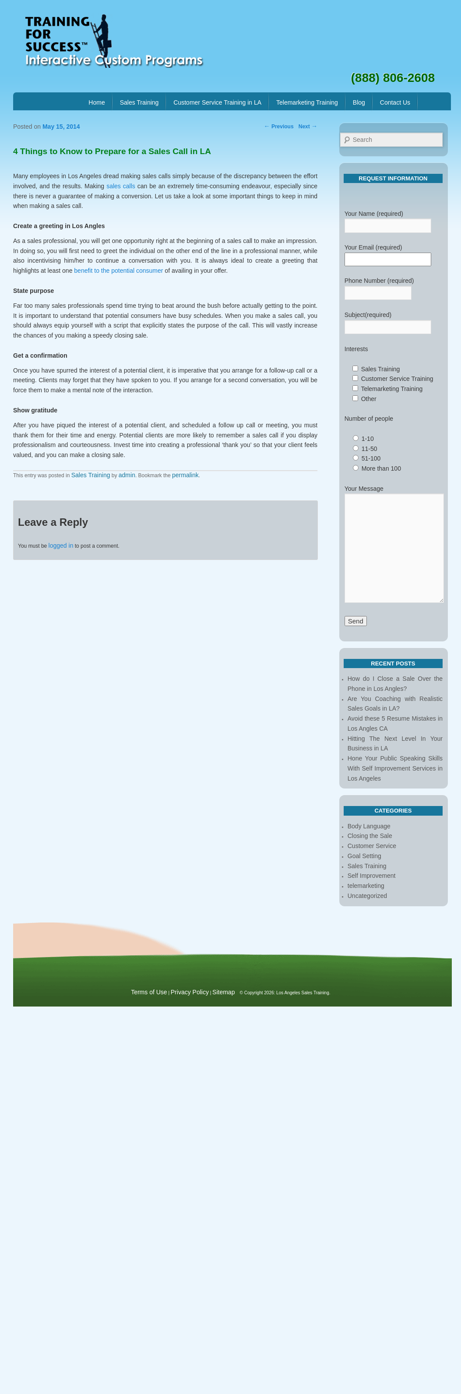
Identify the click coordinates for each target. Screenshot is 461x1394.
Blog (359, 102)
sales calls (120, 186)
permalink (185, 475)
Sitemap (223, 992)
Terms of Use (149, 992)
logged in (61, 545)
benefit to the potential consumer (118, 270)
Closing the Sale (370, 835)
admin (127, 475)
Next (308, 126)
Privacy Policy (190, 992)
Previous (279, 126)
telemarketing (366, 885)
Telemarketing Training (307, 102)
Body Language (369, 826)
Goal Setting (364, 855)
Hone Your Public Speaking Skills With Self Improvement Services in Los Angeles (395, 768)
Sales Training (139, 102)
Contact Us (395, 102)
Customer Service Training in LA (217, 102)
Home (96, 102)
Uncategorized (367, 895)
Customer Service (372, 845)
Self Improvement (372, 875)
